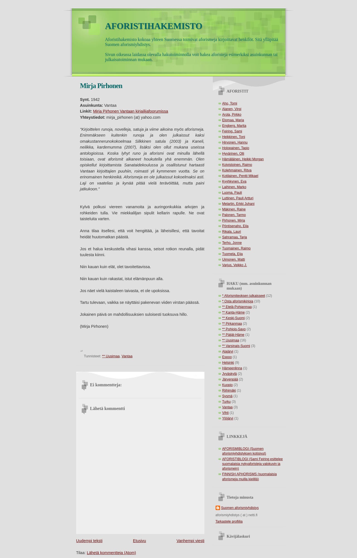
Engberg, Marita (234, 126)
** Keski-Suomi (233, 318)
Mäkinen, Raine (234, 209)
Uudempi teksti (89, 540)
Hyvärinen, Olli (233, 154)
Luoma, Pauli (232, 193)
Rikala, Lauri (231, 232)
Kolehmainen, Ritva (237, 170)
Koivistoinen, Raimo (237, 165)
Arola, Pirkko (232, 115)
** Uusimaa (111, 356)
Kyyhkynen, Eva (234, 181)
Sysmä (227, 396)
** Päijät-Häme (233, 335)
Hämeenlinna (232, 368)
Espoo (227, 357)
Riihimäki (229, 390)
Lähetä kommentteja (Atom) (111, 552)
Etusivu (139, 540)
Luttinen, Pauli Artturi (238, 198)
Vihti (225, 413)
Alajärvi (227, 351)
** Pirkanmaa (232, 324)
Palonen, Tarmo (234, 215)
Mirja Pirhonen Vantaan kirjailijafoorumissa (130, 111)
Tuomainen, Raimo (236, 248)
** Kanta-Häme (233, 312)
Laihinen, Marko (234, 187)
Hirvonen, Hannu (235, 142)
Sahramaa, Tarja (234, 237)
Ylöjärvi (227, 418)
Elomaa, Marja (233, 120)
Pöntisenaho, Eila (235, 226)
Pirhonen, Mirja (233, 220)
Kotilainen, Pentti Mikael (240, 176)
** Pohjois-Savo (234, 329)
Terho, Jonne (232, 243)
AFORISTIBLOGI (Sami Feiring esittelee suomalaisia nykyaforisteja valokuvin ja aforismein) (252, 463)
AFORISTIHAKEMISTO (153, 26)
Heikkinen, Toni (233, 137)
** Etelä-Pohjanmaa (237, 307)
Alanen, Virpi (232, 109)
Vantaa (127, 356)
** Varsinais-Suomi (236, 346)
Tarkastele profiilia (229, 521)
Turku (226, 402)
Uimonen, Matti (233, 259)
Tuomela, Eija (232, 254)
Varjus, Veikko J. (234, 265)
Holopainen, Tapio (235, 148)
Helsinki (228, 363)
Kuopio (227, 385)
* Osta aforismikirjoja (237, 301)
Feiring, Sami (232, 131)
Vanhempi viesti (190, 540)
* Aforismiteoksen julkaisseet (243, 296)
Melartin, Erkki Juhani (238, 204)
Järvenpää (230, 379)
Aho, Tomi (229, 103)
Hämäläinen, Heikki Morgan (243, 159)
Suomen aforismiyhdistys (240, 508)
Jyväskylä (229, 374)
